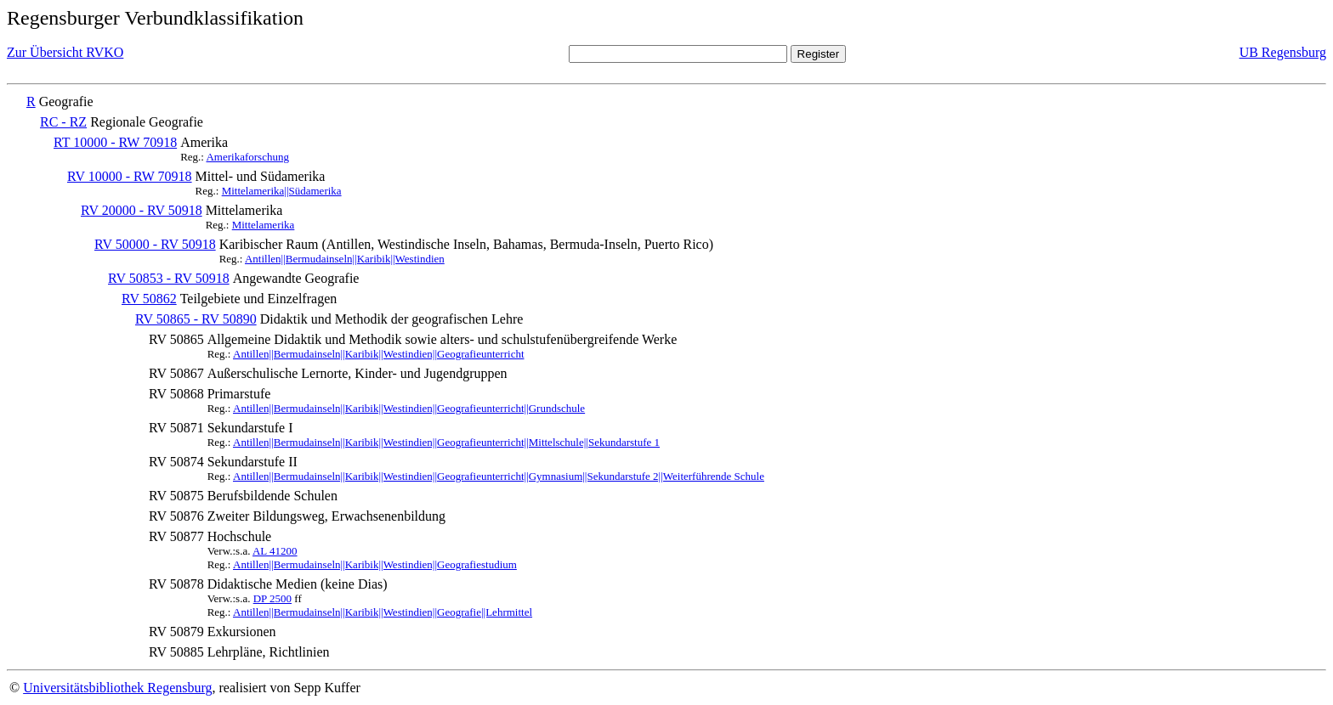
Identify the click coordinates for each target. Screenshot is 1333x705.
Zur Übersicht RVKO (65, 52)
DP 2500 (272, 598)
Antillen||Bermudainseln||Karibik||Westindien (345, 258)
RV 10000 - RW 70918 (129, 176)
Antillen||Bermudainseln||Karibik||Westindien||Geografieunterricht (379, 353)
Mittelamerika (263, 224)
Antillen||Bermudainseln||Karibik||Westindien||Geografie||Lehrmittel (382, 612)
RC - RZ (63, 122)
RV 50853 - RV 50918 (169, 278)
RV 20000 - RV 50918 (141, 210)
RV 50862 (149, 298)
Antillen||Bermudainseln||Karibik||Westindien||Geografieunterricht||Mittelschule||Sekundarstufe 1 (446, 442)
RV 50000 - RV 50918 (155, 244)
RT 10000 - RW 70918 (115, 142)
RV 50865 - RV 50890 (196, 319)
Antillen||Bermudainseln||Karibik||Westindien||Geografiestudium (375, 564)
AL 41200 (275, 550)
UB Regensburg (1282, 52)
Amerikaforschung (247, 156)
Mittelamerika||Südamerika (282, 190)
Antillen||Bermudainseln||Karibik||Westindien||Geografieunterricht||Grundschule (409, 408)
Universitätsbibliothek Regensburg (117, 687)
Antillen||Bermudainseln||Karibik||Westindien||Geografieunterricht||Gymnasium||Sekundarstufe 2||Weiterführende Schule (498, 476)
